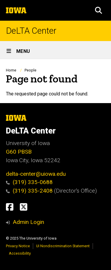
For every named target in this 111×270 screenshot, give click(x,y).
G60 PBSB (19, 151)
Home (11, 70)
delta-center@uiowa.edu (36, 173)
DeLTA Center (31, 31)
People (30, 70)
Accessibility (20, 253)
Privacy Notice (18, 246)
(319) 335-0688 (33, 182)
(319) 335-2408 (30, 190)
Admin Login (28, 222)
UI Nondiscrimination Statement (63, 246)
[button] (98, 10)
